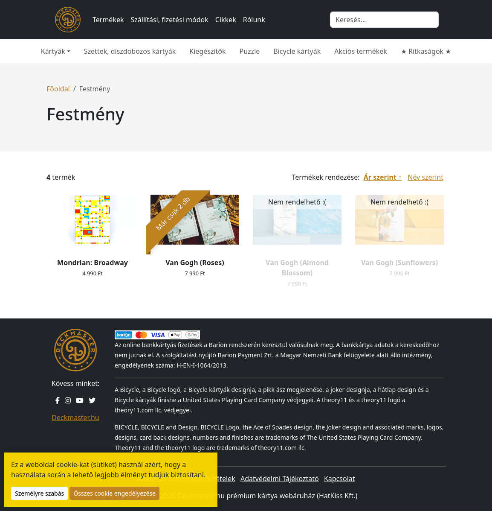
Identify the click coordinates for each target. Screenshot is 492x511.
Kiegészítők (207, 51)
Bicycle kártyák (297, 51)
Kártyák (53, 51)
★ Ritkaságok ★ (426, 51)
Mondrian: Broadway (92, 262)
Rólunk (254, 19)
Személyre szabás (39, 493)
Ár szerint (380, 177)
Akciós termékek (360, 51)
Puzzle (250, 51)
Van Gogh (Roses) (194, 262)
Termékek (108, 19)
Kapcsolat (339, 478)
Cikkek (225, 19)
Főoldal (58, 88)
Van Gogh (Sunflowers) (399, 262)
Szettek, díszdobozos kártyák (130, 51)
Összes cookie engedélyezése (114, 493)
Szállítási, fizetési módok (169, 19)
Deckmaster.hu (75, 417)
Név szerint (425, 177)
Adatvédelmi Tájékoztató (279, 478)
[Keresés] (384, 20)
